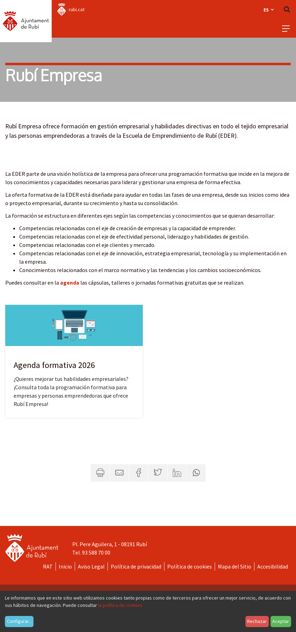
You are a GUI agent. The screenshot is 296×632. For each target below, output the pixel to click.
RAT (48, 566)
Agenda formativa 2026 (54, 365)
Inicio (65, 566)
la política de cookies (120, 605)
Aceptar (280, 621)
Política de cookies (189, 566)
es (269, 10)
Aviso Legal (91, 566)
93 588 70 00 (96, 552)
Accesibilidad (272, 566)
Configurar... (19, 621)
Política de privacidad (136, 566)
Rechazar (257, 621)
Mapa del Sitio (234, 566)
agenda (69, 282)
